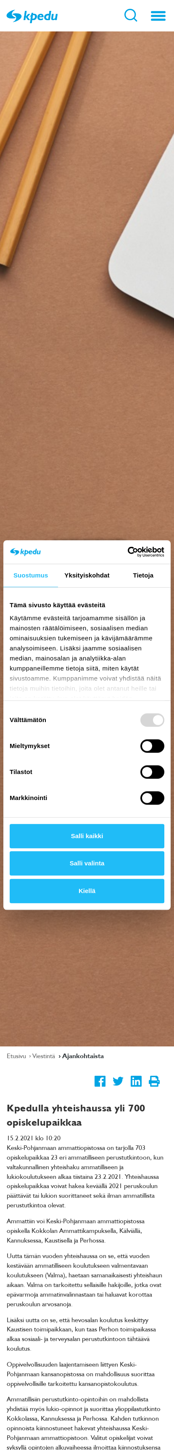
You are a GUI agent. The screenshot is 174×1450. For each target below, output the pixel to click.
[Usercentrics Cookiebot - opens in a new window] (127, 551)
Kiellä (87, 890)
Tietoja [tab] (143, 575)
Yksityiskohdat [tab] (86, 575)
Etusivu (17, 1055)
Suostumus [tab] (30, 575)
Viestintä (44, 1055)
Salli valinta (87, 863)
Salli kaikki (87, 835)
